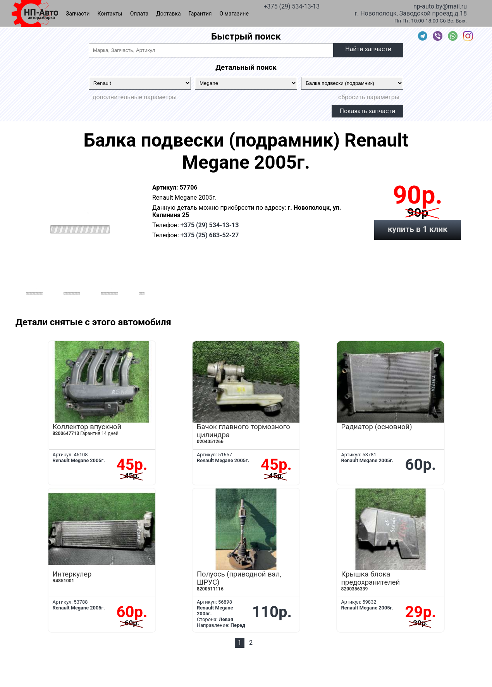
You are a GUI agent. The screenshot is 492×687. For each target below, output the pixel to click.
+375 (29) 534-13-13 (291, 6)
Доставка (168, 13)
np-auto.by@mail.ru (440, 6)
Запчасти (77, 13)
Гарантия (200, 13)
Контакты (109, 13)
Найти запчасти (368, 49)
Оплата (139, 13)
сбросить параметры (368, 97)
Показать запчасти (368, 111)
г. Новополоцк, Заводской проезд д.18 (410, 13)
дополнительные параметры (135, 97)
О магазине (234, 13)
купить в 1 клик (417, 229)
